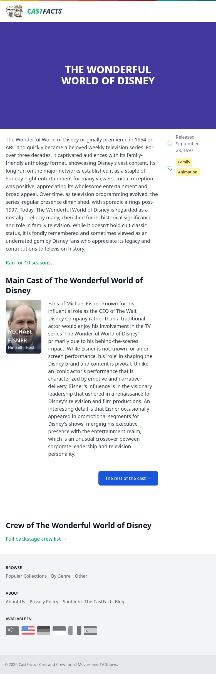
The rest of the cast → (128, 478)
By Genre (61, 576)
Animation (187, 172)
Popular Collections (26, 576)
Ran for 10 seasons (28, 262)
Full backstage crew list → (36, 538)
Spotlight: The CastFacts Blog (93, 602)
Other (81, 576)
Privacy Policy (44, 602)
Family (184, 162)
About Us (15, 602)
